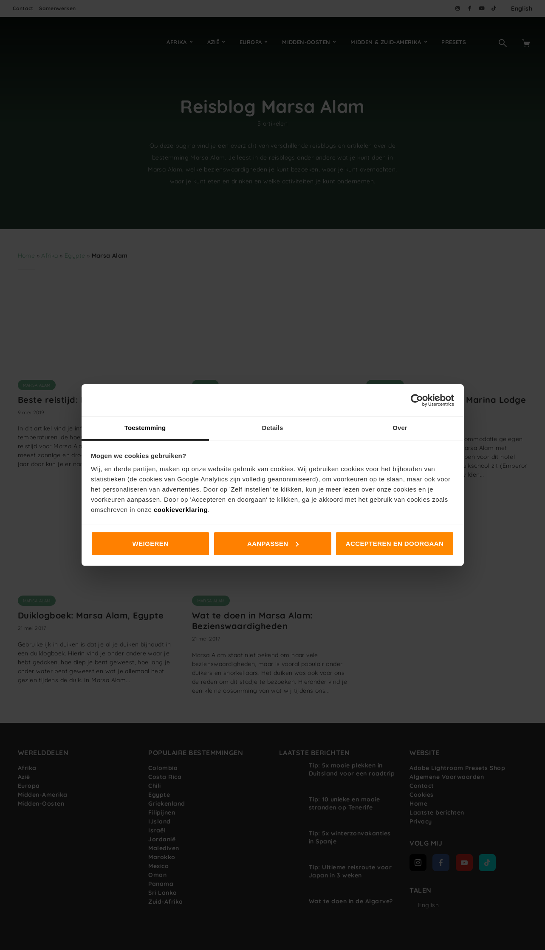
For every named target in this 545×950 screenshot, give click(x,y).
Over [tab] (400, 427)
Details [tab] (272, 427)
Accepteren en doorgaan (394, 543)
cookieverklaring (181, 509)
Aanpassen (273, 543)
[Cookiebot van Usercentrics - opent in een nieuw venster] (417, 400)
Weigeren (151, 543)
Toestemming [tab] (145, 427)
